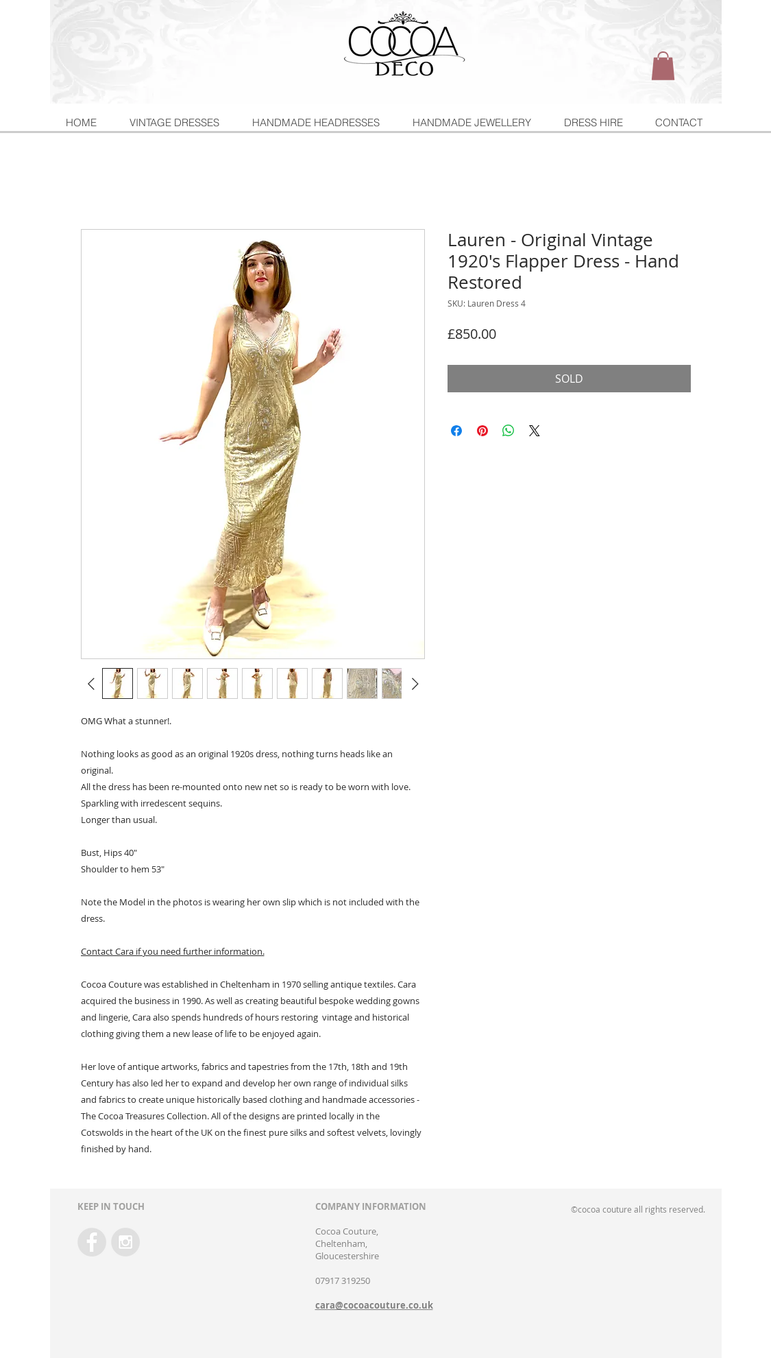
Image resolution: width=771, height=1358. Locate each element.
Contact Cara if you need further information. (173, 951)
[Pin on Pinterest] (482, 430)
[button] (663, 65)
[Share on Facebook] (456, 430)
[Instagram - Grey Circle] (125, 1242)
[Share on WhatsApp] (508, 430)
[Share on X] (534, 430)
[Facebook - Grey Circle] (91, 1242)
